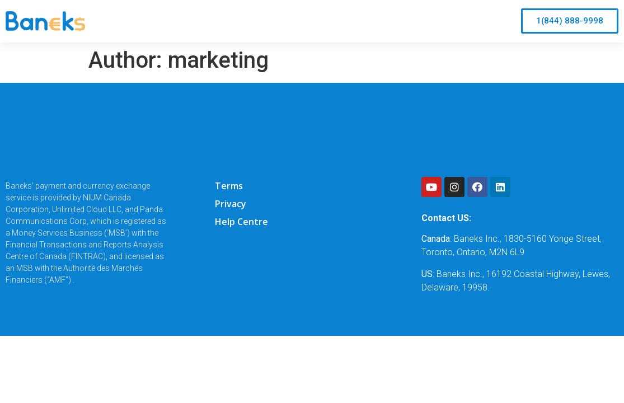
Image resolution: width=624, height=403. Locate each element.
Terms (229, 186)
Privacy (230, 204)
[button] (569, 21)
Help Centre (241, 221)
